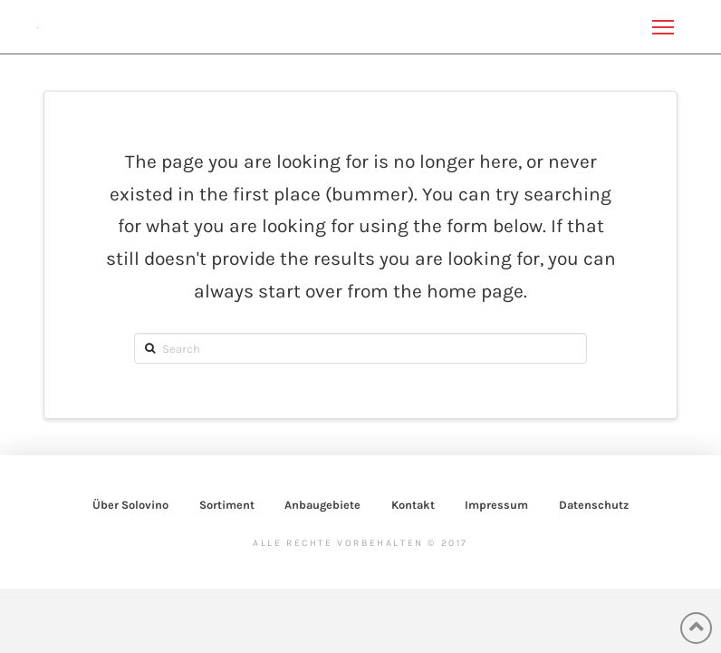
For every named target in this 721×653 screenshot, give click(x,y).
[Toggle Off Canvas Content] (663, 27)
